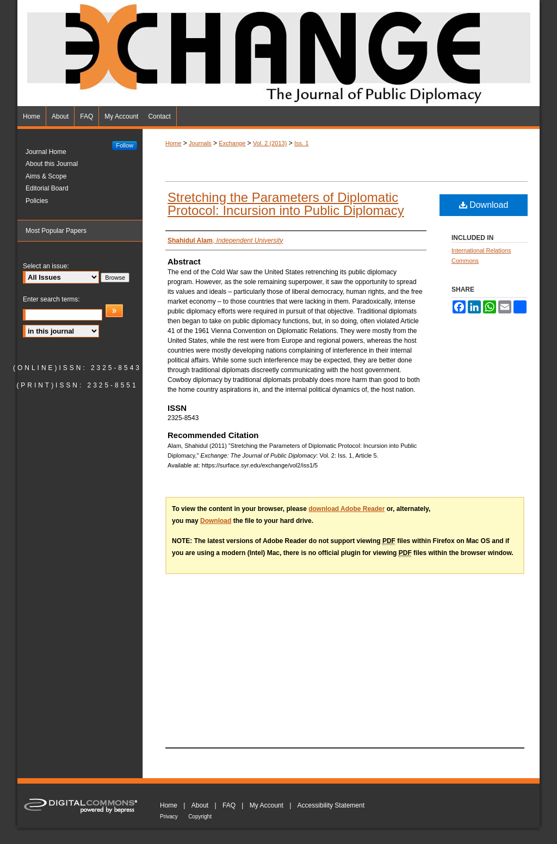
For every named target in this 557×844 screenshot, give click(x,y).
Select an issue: (46, 266)
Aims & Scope (46, 176)
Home (173, 143)
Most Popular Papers (56, 231)
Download (484, 205)
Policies (37, 201)
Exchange (232, 143)
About (199, 805)
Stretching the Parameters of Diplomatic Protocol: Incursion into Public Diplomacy (286, 204)
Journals (200, 143)
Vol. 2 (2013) (270, 143)
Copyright (200, 817)
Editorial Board (47, 188)
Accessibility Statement (331, 805)
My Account (266, 805)
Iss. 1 (301, 143)
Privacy (169, 817)
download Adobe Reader (346, 509)
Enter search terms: (51, 299)
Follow (124, 145)
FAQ (229, 805)
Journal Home (46, 152)
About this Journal (52, 164)
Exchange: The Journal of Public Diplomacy (278, 53)
